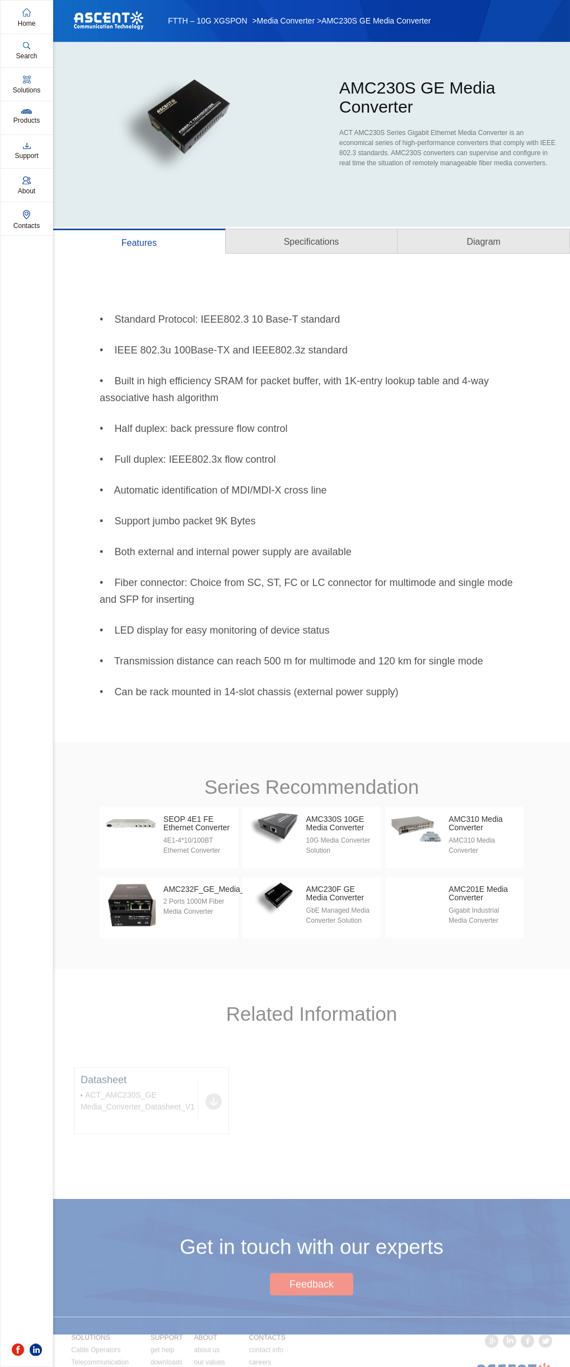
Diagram (483, 243)
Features (139, 244)
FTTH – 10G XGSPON (207, 20)
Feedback (311, 1322)
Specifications (311, 243)
